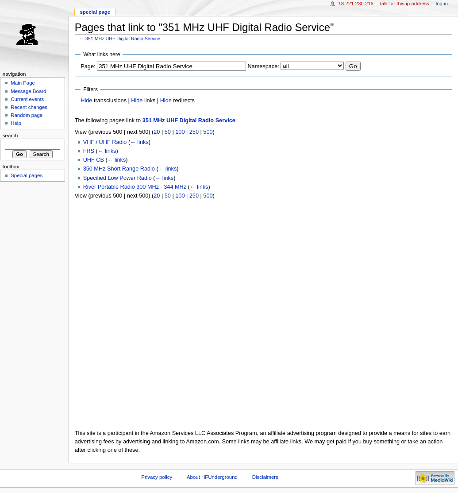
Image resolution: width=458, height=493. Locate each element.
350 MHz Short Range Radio (119, 169)
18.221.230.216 (355, 3)
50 (168, 132)
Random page (26, 115)
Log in (442, 3)
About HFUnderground (212, 477)
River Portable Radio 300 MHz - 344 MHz (134, 187)
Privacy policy (156, 477)
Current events (27, 99)
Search (10, 135)
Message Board (28, 91)
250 (194, 132)
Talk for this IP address (404, 3)
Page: (88, 66)
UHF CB (93, 160)
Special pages (26, 175)
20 (157, 132)
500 (207, 132)
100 (180, 132)
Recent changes (29, 107)
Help (16, 123)
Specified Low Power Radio (117, 178)
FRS (88, 151)
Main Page (23, 82)
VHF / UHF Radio (105, 142)
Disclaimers (265, 477)
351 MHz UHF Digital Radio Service (122, 38)
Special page (95, 12)
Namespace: (263, 66)
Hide (86, 100)
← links (139, 142)
